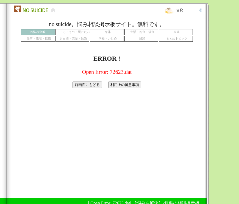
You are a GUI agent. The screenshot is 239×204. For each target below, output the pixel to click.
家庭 (177, 31)
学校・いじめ (108, 38)
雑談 (142, 38)
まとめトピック (176, 38)
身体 (108, 31)
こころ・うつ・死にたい (73, 31)
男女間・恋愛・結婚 (73, 38)
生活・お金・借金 (142, 31)
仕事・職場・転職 (39, 38)
